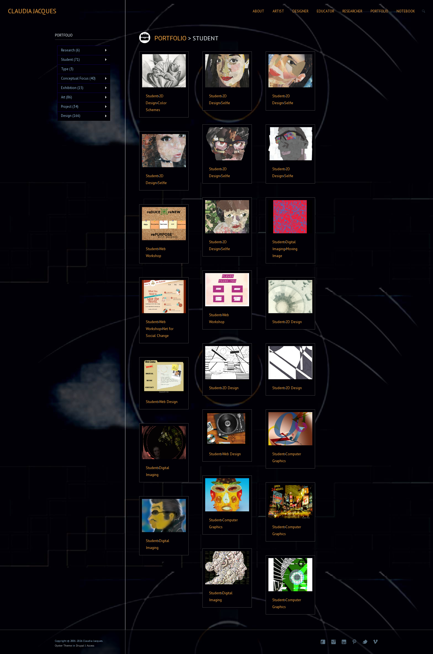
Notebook (406, 11)
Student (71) (82, 59)
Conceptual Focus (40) (82, 78)
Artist (278, 11)
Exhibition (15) (82, 87)
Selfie (225, 102)
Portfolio (379, 11)
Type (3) (67, 69)
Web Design (168, 401)
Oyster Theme (63, 645)
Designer (300, 11)
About (258, 11)
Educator (325, 11)
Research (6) (82, 50)
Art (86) (82, 97)
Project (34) (82, 106)
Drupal (80, 645)
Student (152, 95)
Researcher (352, 11)
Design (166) (82, 115)
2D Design (294, 321)
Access (90, 645)
